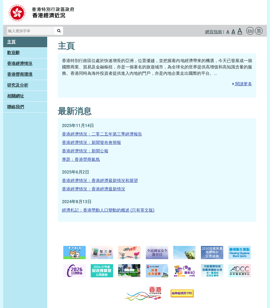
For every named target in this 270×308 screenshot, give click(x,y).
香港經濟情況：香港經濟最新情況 (93, 189)
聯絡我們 (15, 106)
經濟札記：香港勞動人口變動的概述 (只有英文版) (108, 210)
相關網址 (15, 96)
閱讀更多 (242, 83)
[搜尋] (59, 31)
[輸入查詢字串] (31, 31)
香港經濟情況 (19, 63)
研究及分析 (17, 85)
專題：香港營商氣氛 (81, 159)
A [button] (227, 31)
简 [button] (259, 30)
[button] (250, 31)
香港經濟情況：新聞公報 (85, 150)
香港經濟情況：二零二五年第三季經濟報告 (102, 134)
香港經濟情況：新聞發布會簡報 (91, 142)
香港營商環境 (19, 74)
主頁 (11, 41)
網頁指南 (213, 31)
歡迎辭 (13, 52)
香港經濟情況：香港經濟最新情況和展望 (100, 180)
